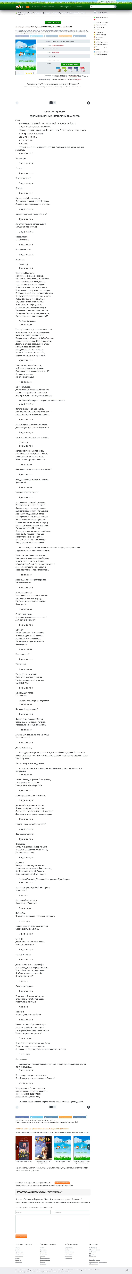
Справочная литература (102, 44)
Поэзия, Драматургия (101, 54)
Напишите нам (73, 76)
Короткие (67, 1249)
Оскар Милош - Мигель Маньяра (24, 1162)
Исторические (19, 1253)
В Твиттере (36, 36)
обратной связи (66, 1271)
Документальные (100, 27)
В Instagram (51, 36)
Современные (68, 1255)
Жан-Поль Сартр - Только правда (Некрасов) (43, 1162)
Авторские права (53, 22)
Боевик (17, 1247)
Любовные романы (65, 7)
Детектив (17, 1249)
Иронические (19, 1251)
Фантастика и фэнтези (102, 17)
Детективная (43, 1251)
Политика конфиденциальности (98, 1261)
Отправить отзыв (21, 1236)
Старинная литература (102, 47)
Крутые (17, 1257)
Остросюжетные (69, 1253)
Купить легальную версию (70, 64)
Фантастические (69, 1251)
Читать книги (36, 7)
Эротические (68, 1257)
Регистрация (111, 1)
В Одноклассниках (68, 36)
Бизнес (98, 39)
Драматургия (55, 52)
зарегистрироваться (34, 1193)
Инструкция (78, 79)
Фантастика (78, 7)
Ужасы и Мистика (45, 1259)
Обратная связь (93, 1264)
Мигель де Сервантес (58, 45)
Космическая (43, 1253)
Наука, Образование (101, 24)
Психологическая (45, 1257)
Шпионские (18, 1261)
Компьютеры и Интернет (102, 51)
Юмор (97, 49)
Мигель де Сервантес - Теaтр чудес (62, 1162)
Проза (97, 29)
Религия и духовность (101, 42)
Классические (19, 1255)
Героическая (43, 1249)
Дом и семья (99, 37)
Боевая (42, 1247)
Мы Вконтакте (82, 36)
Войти (102, 1)
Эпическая (43, 1264)
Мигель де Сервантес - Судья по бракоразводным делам (82, 1162)
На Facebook (22, 36)
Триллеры (18, 1259)
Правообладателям (94, 1259)
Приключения (99, 32)
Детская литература (101, 34)
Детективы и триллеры (49, 7)
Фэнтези (42, 1261)
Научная (42, 1255)
